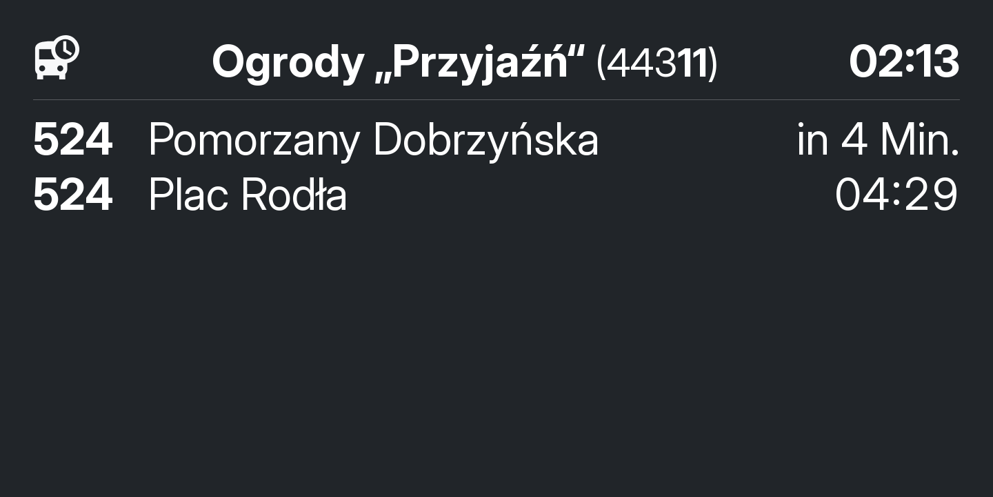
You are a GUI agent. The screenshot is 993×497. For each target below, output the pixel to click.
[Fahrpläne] (57, 58)
